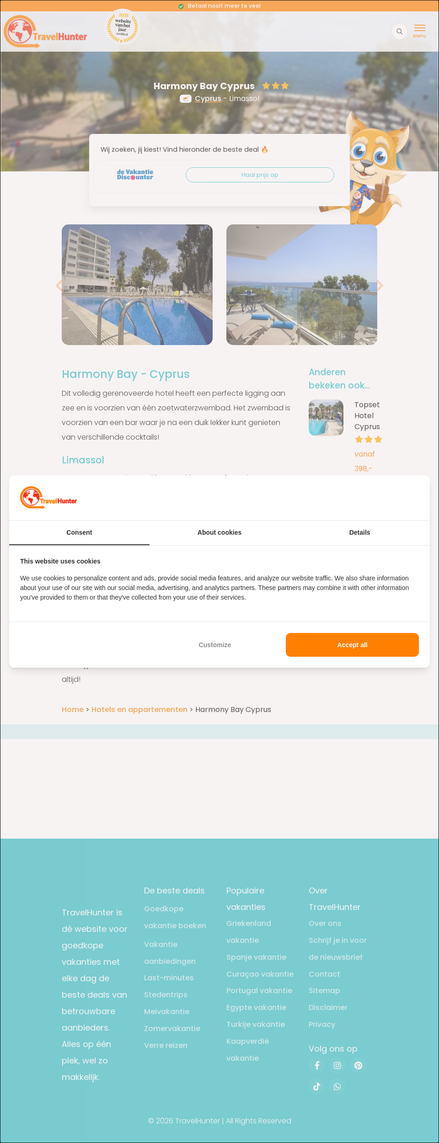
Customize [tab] (215, 645)
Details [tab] (359, 532)
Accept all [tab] (352, 645)
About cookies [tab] (219, 532)
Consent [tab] (79, 532)
